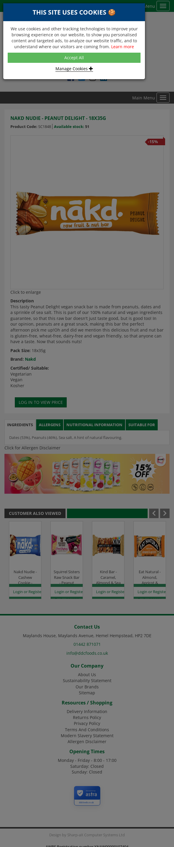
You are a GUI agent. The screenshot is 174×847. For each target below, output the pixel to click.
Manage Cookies (74, 68)
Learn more (122, 46)
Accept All (74, 57)
